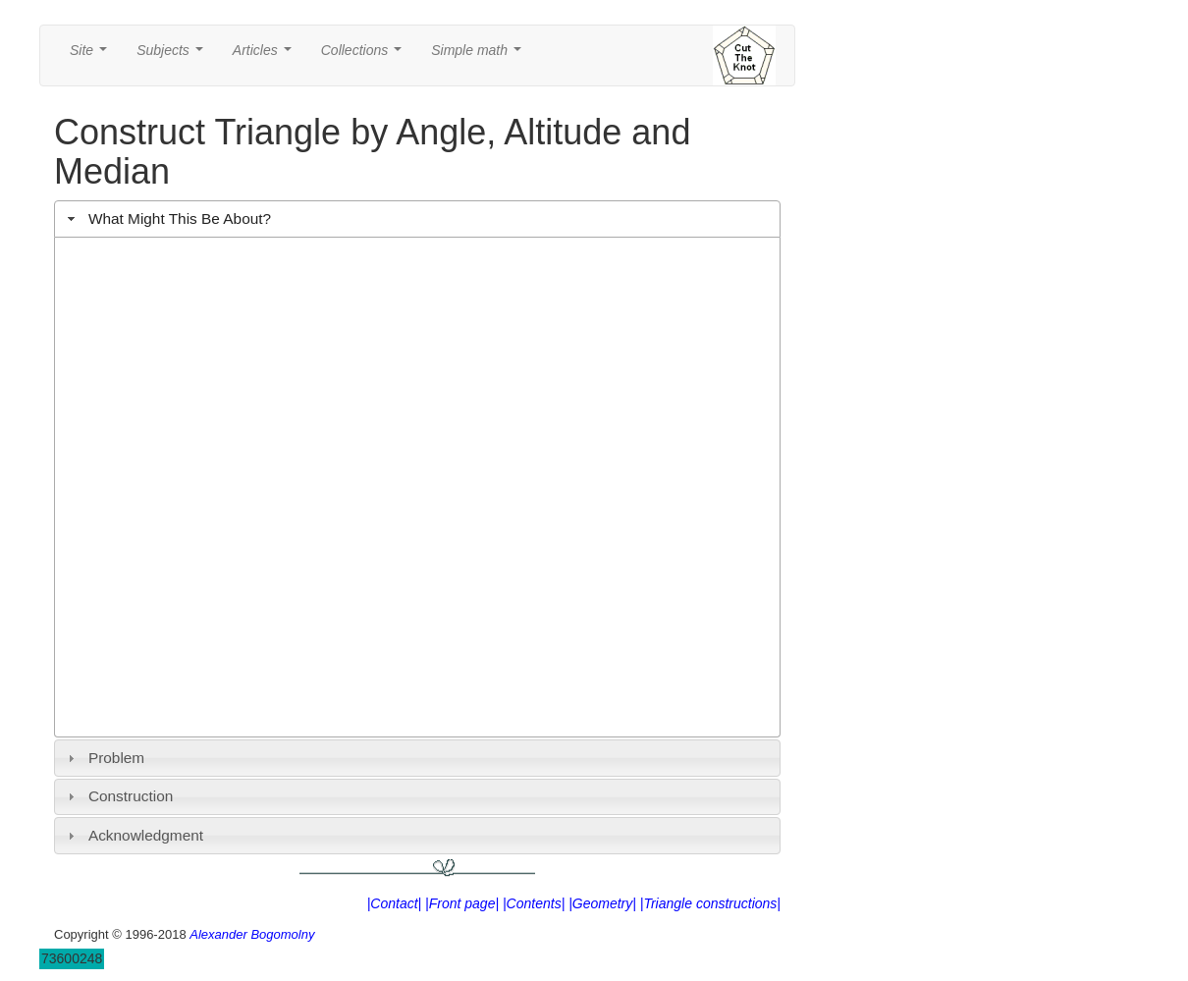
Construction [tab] (118, 796)
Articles (266, 55)
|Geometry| (602, 903)
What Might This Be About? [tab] (167, 218)
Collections (365, 55)
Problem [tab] (104, 757)
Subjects (173, 55)
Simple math (479, 55)
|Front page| (462, 903)
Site (92, 55)
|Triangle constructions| (710, 903)
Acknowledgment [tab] (133, 835)
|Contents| (534, 903)
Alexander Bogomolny (251, 934)
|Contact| (394, 903)
